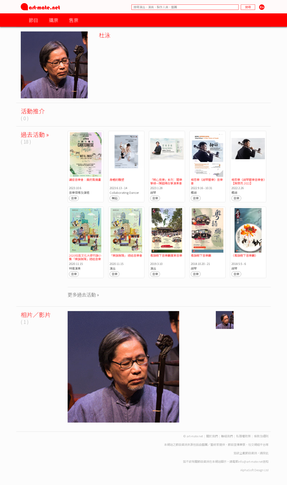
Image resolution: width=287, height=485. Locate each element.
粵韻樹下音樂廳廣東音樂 (166, 255)
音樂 (74, 198)
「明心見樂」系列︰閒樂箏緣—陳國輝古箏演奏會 (166, 181)
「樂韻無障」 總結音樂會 (126, 255)
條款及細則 (261, 436)
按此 (265, 453)
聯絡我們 (227, 436)
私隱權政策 (243, 436)
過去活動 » (35, 134)
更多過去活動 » (83, 294)
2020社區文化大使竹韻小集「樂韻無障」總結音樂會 (85, 259)
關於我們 (212, 436)
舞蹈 (114, 198)
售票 (73, 20)
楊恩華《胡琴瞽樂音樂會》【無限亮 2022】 (248, 181)
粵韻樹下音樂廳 (201, 255)
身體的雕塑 (117, 179)
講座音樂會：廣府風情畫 (85, 179)
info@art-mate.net (250, 461)
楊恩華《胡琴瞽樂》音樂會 (207, 181)
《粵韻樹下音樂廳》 (244, 255)
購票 (53, 20)
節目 (33, 20)
